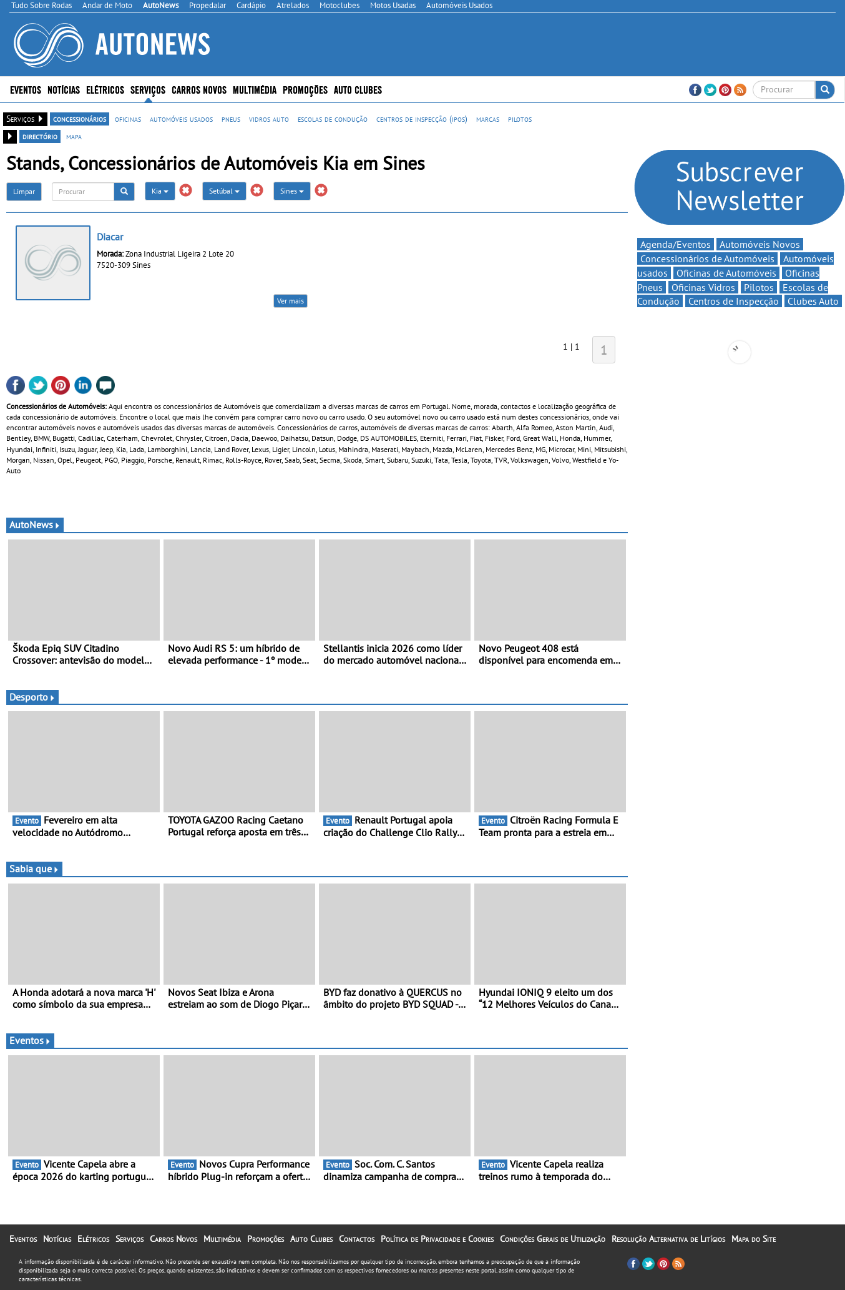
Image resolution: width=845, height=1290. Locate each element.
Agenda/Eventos (675, 244)
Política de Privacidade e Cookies (437, 1238)
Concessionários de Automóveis (707, 258)
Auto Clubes (358, 89)
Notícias (63, 89)
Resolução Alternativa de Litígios (668, 1238)
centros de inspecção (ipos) (421, 118)
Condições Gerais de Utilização (552, 1238)
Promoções (305, 89)
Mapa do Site (753, 1238)
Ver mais (290, 300)
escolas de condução (333, 118)
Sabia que (34, 868)
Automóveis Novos (760, 244)
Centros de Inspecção (733, 301)
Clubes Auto (813, 301)
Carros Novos (199, 89)
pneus (231, 118)
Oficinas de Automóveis (726, 273)
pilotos (520, 118)
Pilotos (759, 287)
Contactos (356, 1238)
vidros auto (269, 118)
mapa (74, 136)
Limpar (24, 191)
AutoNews (35, 524)
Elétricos (105, 89)
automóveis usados (181, 118)
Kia (160, 190)
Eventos (25, 89)
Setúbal (224, 190)
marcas (487, 118)
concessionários (79, 118)
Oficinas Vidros (703, 287)
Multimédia (254, 89)
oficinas (128, 118)
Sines (292, 190)
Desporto (32, 697)
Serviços (147, 89)
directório (39, 136)
